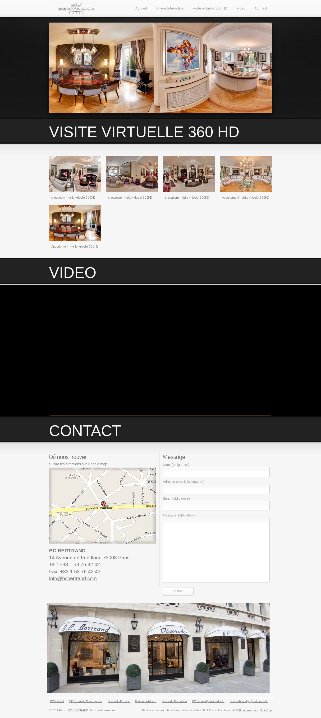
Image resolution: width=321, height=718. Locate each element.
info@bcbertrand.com (73, 578)
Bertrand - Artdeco (145, 701)
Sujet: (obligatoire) (176, 498)
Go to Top (266, 710)
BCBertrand (57, 701)
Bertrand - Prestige (119, 701)
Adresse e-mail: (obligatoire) (183, 481)
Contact (261, 8)
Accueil (141, 8)
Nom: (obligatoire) (176, 465)
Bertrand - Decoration (174, 701)
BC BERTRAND (78, 710)
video (241, 8)
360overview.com (247, 710)
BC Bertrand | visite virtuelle (208, 701)
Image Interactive (169, 8)
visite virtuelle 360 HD (210, 8)
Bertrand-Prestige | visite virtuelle (249, 701)
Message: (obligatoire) (179, 515)
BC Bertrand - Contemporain (85, 701)
